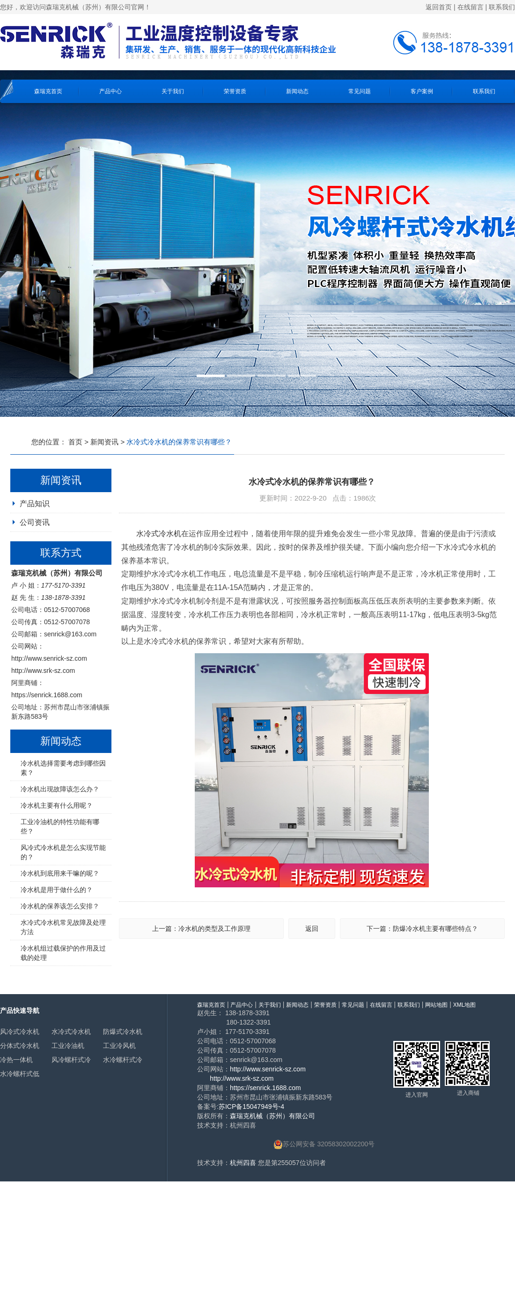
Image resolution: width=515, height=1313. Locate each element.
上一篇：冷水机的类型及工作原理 (201, 928)
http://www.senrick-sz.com (49, 658)
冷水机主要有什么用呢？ (57, 805)
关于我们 (173, 91)
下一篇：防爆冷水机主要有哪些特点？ (422, 928)
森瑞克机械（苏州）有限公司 (272, 1116)
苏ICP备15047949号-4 (251, 1106)
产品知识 (35, 504)
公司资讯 (35, 522)
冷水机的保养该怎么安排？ (60, 906)
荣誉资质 (235, 91)
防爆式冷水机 (122, 1031)
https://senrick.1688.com (46, 695)
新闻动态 (297, 91)
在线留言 (470, 7)
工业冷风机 (119, 1045)
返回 (311, 928)
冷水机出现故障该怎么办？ (60, 789)
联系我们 (502, 7)
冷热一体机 (16, 1059)
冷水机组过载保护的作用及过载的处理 (63, 952)
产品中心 (110, 91)
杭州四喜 (243, 1162)
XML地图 (464, 1005)
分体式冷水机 (19, 1045)
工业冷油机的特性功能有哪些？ (60, 826)
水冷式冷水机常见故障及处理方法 (63, 927)
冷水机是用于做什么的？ (57, 889)
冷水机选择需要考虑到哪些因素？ (63, 768)
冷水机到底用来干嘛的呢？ (60, 873)
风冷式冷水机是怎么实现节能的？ (63, 852)
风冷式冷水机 (19, 1031)
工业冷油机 (68, 1045)
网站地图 (436, 1005)
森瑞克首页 (48, 91)
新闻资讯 (104, 442)
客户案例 (422, 91)
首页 (75, 442)
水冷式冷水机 (158, 534)
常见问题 (359, 91)
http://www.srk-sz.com (43, 670)
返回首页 (439, 7)
